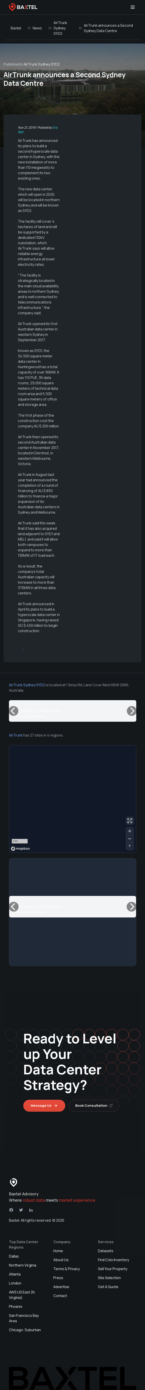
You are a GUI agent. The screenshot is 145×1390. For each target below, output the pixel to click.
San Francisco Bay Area (24, 1318)
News (37, 28)
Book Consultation (94, 1105)
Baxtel (16, 28)
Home (58, 1250)
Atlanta (15, 1274)
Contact (60, 1295)
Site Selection (109, 1277)
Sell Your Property (112, 1268)
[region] (72, 799)
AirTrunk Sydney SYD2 (60, 28)
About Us (61, 1259)
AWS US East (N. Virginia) (22, 1295)
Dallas (14, 1256)
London (15, 1283)
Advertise (61, 1286)
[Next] (132, 711)
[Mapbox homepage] (20, 848)
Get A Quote (108, 1286)
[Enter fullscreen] (130, 821)
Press (58, 1277)
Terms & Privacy (66, 1268)
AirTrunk (16, 735)
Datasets (105, 1250)
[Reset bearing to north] (130, 846)
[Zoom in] (130, 831)
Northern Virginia (22, 1265)
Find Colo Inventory (113, 1259)
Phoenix (15, 1306)
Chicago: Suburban (25, 1329)
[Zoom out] (130, 838)
